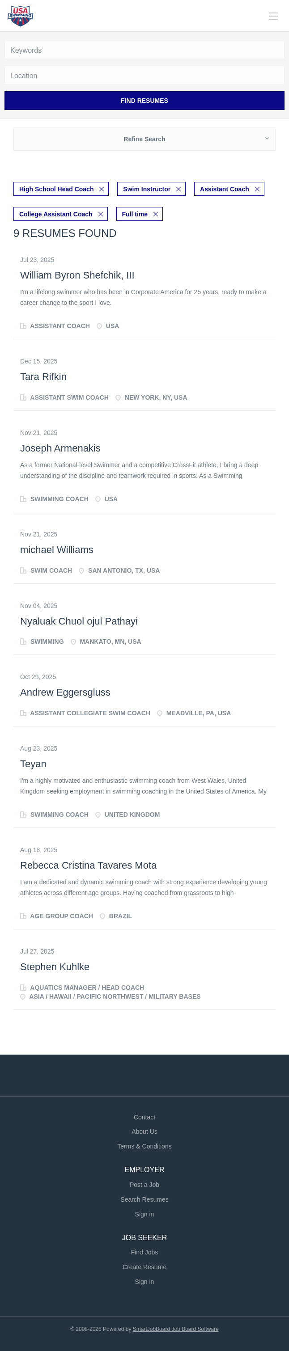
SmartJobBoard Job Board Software (176, 1329)
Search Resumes (144, 1199)
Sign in (144, 1214)
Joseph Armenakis (60, 448)
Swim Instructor (146, 189)
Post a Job (144, 1184)
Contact (144, 1117)
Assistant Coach (224, 189)
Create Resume (144, 1267)
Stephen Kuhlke (54, 966)
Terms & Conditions (144, 1146)
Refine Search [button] (144, 139)
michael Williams (57, 549)
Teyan (33, 763)
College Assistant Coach (56, 214)
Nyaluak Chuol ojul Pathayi (79, 621)
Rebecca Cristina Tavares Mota (88, 865)
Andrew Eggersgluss (65, 692)
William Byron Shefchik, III (77, 275)
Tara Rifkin (43, 376)
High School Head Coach (56, 189)
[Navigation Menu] (273, 16)
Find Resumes (144, 100)
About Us (144, 1131)
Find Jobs (144, 1252)
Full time (135, 214)
